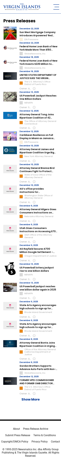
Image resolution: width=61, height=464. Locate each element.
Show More (30, 399)
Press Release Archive (35, 428)
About (16, 428)
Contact (55, 441)
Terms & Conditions (44, 435)
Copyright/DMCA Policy (14, 441)
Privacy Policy (40, 441)
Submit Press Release (17, 435)
